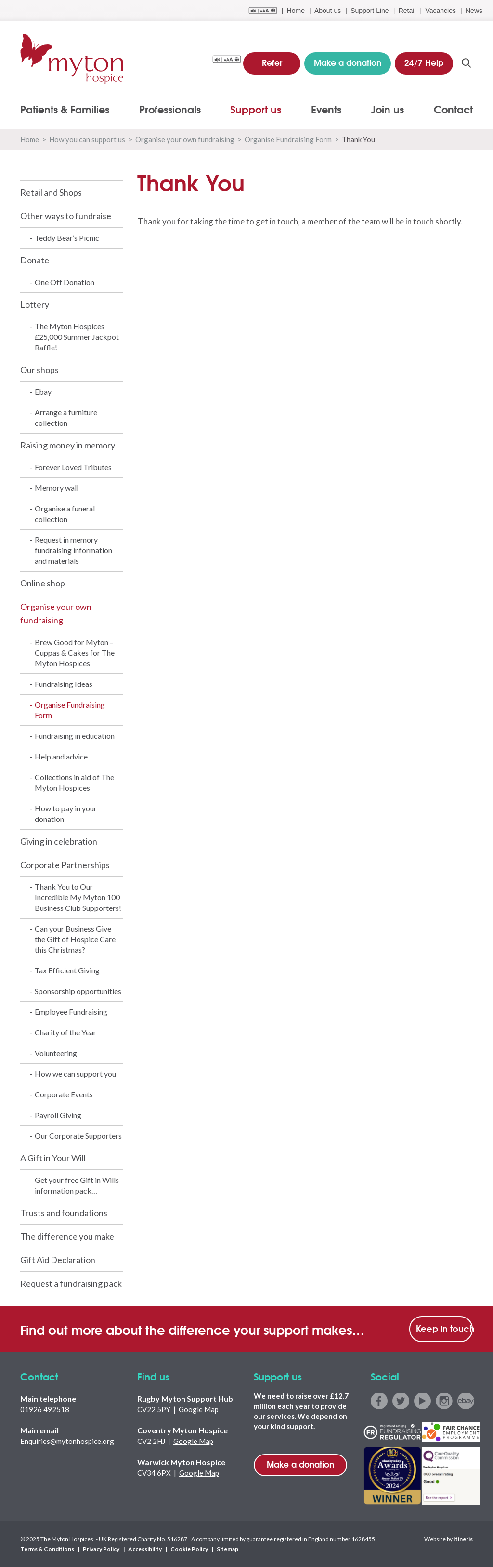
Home (296, 10)
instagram (444, 1401)
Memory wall (56, 487)
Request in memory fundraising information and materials (73, 550)
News (474, 10)
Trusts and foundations (63, 1212)
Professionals (170, 109)
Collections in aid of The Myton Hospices (74, 782)
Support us (255, 109)
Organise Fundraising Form (288, 139)
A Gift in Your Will (53, 1158)
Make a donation (300, 1463)
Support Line (369, 10)
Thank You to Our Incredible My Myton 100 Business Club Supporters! (78, 897)
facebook (379, 1401)
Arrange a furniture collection (66, 417)
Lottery (34, 304)
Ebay (43, 391)
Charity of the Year (65, 1032)
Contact (453, 109)
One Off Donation (64, 281)
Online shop (42, 583)
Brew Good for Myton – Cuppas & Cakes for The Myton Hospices (75, 652)
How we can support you (75, 1073)
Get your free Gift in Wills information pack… (77, 1185)
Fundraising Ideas (63, 683)
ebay (465, 1401)
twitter (400, 1401)
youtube (422, 1401)
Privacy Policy (101, 1549)
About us (327, 10)
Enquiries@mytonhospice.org (67, 1441)
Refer (272, 62)
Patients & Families (64, 109)
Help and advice (61, 756)
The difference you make (67, 1236)
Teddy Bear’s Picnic (67, 237)
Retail (407, 10)
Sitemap (227, 1549)
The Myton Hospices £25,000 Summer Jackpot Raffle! (77, 337)
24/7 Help (423, 62)
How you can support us (87, 139)
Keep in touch (444, 1328)
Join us (387, 109)
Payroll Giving (58, 1114)
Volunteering (56, 1052)
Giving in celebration (58, 841)
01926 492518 (44, 1409)
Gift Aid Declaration (57, 1260)
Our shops (39, 369)
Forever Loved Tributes (73, 467)
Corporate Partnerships (65, 864)
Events (326, 109)
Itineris (463, 1538)
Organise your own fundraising (184, 139)
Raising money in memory (67, 445)
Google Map (199, 1409)
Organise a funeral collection (65, 513)
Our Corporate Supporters (78, 1135)
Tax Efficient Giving (67, 970)
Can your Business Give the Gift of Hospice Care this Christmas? (75, 939)
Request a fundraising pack (71, 1283)
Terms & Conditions (47, 1549)
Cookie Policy (189, 1549)
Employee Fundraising (71, 1011)
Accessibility (145, 1549)
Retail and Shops (51, 192)
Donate (34, 260)
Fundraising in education (75, 735)
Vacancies (440, 10)
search (466, 63)
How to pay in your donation (66, 813)
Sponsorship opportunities (78, 990)
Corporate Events (64, 1094)
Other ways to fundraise (65, 216)
